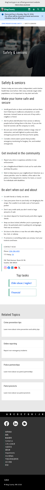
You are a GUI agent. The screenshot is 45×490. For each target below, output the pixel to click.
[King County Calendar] (29, 9)
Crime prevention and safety (12, 23)
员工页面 (8, 462)
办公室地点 (9, 456)
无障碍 (6, 480)
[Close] (41, 16)
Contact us (9, 441)
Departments (10, 453)
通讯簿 (7, 450)
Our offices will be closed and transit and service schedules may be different (22, 17)
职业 (6, 465)
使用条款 (8, 432)
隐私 (6, 435)
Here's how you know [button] (22, 5)
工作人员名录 (10, 444)
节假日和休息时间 (11, 459)
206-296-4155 (14, 251)
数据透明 (8, 438)
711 (13, 255)
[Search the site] (38, 9)
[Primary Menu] (42, 9)
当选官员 (8, 447)
